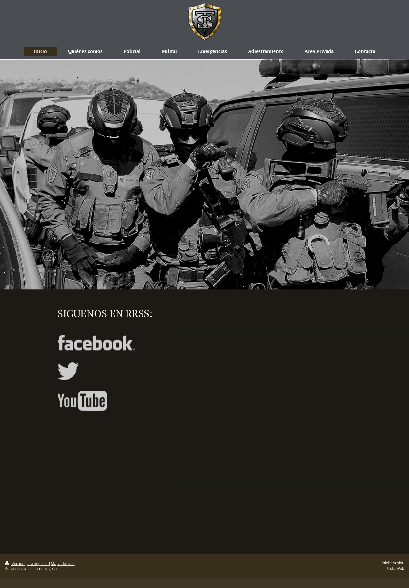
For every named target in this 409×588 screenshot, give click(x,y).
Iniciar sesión (393, 563)
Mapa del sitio (63, 563)
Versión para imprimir (27, 563)
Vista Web (395, 568)
